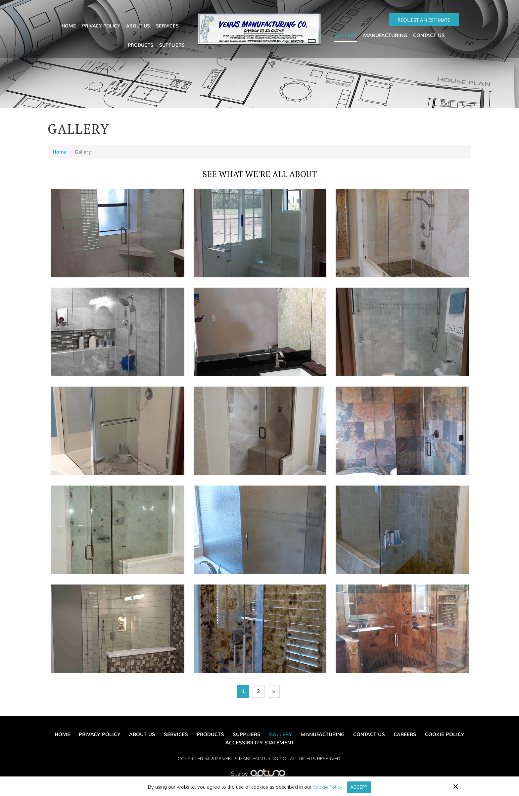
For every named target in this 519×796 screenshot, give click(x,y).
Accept (359, 786)
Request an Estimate (424, 20)
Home (60, 152)
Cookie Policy (327, 787)
